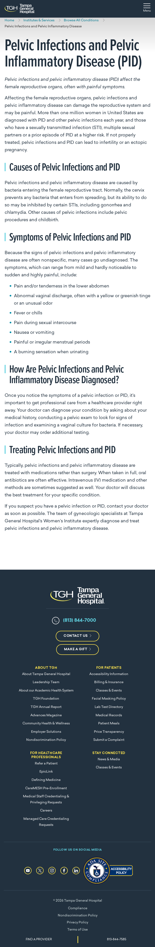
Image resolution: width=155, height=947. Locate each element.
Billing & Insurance (108, 682)
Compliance (77, 908)
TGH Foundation (46, 699)
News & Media (109, 759)
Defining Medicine (46, 780)
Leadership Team (46, 682)
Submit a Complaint (108, 740)
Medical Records (109, 715)
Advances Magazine (46, 715)
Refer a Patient (46, 763)
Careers (46, 810)
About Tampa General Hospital (46, 674)
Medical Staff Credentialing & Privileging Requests (46, 799)
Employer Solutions (46, 732)
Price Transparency (109, 732)
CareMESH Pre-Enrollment (46, 788)
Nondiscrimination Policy (46, 740)
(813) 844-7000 (79, 620)
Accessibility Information (108, 674)
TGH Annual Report (46, 707)
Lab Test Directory (109, 707)
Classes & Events (109, 690)
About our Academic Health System (46, 690)
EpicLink (46, 771)
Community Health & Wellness (46, 723)
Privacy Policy (77, 922)
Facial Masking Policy (109, 699)
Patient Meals (108, 723)
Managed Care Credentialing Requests (46, 822)
